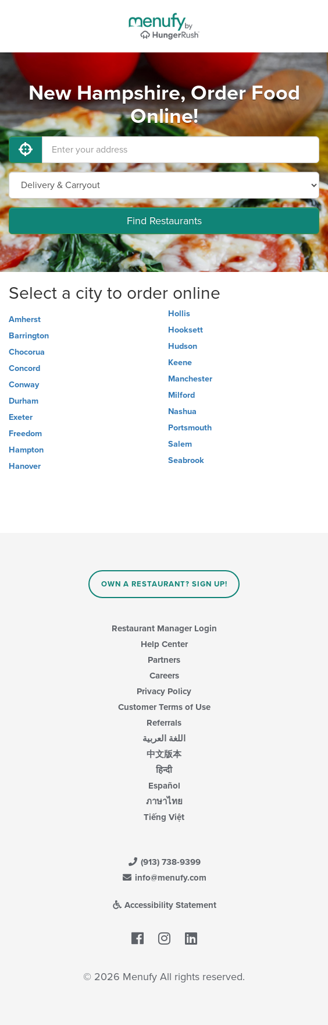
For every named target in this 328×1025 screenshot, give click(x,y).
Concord (24, 368)
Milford (181, 395)
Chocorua (27, 352)
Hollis (179, 314)
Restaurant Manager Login (164, 628)
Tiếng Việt (164, 817)
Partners (164, 660)
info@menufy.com (164, 877)
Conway (24, 385)
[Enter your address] (180, 149)
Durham (23, 401)
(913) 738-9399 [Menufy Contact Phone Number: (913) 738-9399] (164, 862)
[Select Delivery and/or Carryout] (164, 185)
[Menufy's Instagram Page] (164, 938)
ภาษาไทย (164, 801)
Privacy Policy (164, 691)
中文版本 (164, 754)
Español (164, 785)
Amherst (25, 319)
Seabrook (186, 460)
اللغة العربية (164, 738)
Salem (180, 444)
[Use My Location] (25, 149)
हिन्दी (164, 770)
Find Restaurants (164, 220)
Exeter (21, 417)
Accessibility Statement (164, 905)
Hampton (26, 450)
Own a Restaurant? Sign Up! (164, 584)
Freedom (25, 434)
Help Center (164, 644)
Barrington (29, 336)
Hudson (182, 346)
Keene (180, 362)
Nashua (182, 411)
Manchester (190, 379)
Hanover (25, 466)
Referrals (164, 723)
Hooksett (185, 330)
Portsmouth (190, 428)
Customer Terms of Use (164, 707)
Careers (164, 675)
